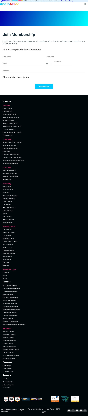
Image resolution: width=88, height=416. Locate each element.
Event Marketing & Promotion (12, 132)
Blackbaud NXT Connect (11, 349)
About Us (6, 379)
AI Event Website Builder (11, 117)
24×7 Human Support (10, 285)
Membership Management (11, 309)
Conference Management (11, 288)
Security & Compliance (10, 321)
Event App (6, 151)
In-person (6, 272)
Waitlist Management (9, 300)
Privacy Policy (49, 409)
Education (6, 192)
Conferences (7, 229)
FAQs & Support (8, 385)
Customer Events (8, 250)
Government (7, 204)
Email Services (7, 111)
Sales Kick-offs (8, 247)
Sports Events (7, 256)
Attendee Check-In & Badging (12, 142)
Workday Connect (9, 358)
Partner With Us (8, 382)
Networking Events (9, 232)
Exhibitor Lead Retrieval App (12, 157)
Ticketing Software (9, 129)
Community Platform (9, 170)
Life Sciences (7, 216)
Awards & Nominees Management (14, 324)
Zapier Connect (8, 343)
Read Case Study (67, 1)
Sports (5, 213)
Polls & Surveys (8, 318)
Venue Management (9, 114)
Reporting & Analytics (10, 173)
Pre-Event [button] (44, 105)
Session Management (10, 291)
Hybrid (5, 275)
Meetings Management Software (13, 160)
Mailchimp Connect (9, 334)
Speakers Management (10, 297)
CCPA (44, 412)
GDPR (58, 409)
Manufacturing (7, 222)
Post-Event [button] (44, 167)
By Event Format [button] (44, 227)
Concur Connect (8, 352)
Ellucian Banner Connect (11, 355)
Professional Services (10, 195)
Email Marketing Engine (10, 148)
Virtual (5, 278)
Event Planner (7, 108)
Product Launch (8, 244)
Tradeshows (7, 235)
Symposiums (7, 259)
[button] (63, 63)
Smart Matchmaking (9, 145)
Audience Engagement (10, 163)
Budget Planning (8, 120)
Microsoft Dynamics (9, 346)
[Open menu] (85, 4)
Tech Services (7, 201)
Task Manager (7, 135)
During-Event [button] (44, 139)
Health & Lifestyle (8, 219)
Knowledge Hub (8, 371)
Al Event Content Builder (11, 176)
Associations (7, 186)
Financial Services (9, 198)
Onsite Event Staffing (9, 312)
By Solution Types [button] (44, 270)
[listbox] (49, 63)
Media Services (8, 189)
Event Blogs (7, 365)
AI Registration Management (12, 126)
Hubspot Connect (8, 331)
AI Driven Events (8, 294)
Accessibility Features (10, 303)
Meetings (6, 265)
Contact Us (6, 388)
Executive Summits (9, 253)
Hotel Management (9, 207)
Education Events (8, 238)
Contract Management (10, 315)
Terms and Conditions (35, 409)
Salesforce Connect (9, 340)
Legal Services (8, 210)
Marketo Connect (8, 337)
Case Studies (7, 368)
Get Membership (44, 86)
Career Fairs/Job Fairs (10, 241)
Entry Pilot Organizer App (11, 154)
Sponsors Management (10, 306)
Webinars (6, 262)
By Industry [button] (44, 184)
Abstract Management (10, 123)
